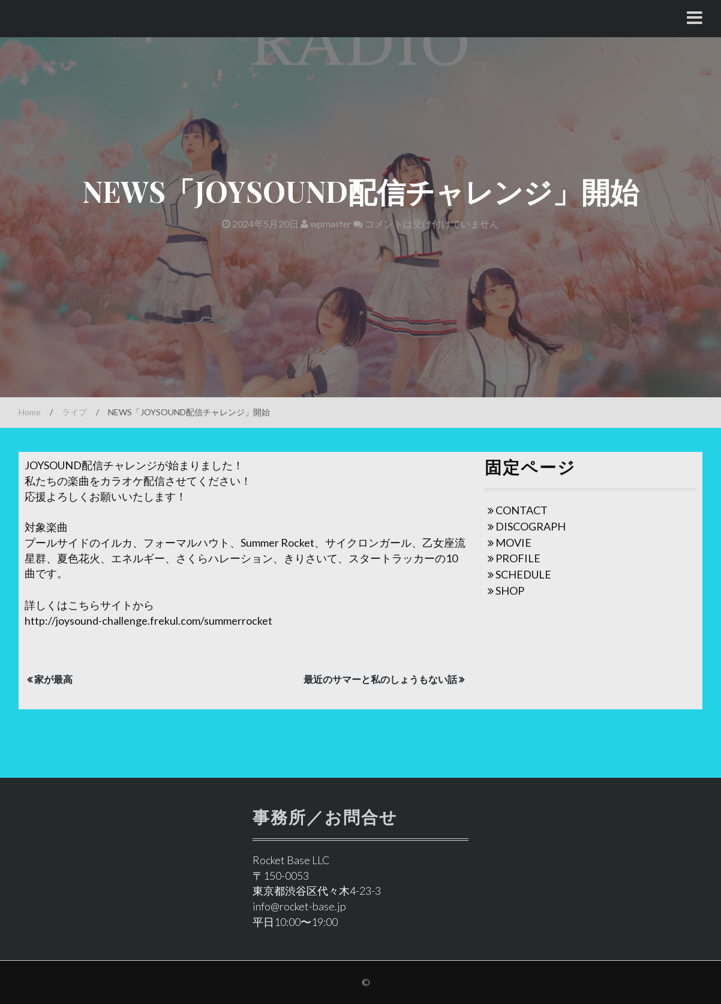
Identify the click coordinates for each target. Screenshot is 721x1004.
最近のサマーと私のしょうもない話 (380, 679)
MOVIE (513, 542)
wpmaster (326, 223)
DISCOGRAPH (530, 526)
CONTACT (521, 510)
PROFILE (517, 558)
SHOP (509, 590)
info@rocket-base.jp (299, 906)
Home (30, 412)
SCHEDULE (523, 574)
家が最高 (53, 679)
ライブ (74, 412)
